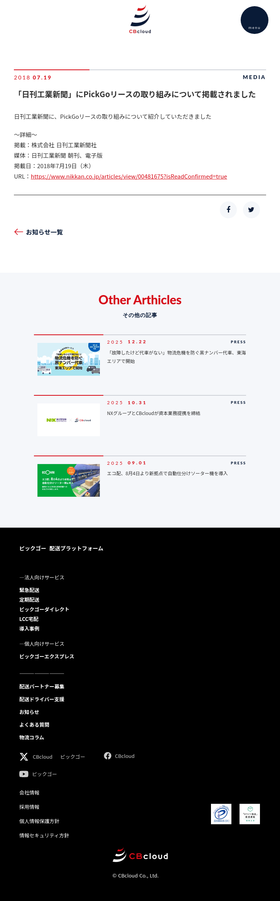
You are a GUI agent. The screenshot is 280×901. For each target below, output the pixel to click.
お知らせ (29, 711)
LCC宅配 (28, 618)
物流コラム (31, 737)
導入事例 (29, 628)
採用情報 (29, 806)
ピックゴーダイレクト (44, 609)
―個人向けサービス (41, 643)
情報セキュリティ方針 (44, 835)
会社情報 (29, 792)
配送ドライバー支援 (41, 699)
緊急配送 (29, 589)
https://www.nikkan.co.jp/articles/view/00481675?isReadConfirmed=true (129, 176)
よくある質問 (34, 724)
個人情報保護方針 (39, 820)
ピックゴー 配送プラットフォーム (61, 548)
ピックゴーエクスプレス (46, 656)
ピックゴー (72, 756)
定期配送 (29, 599)
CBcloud (42, 756)
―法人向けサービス (41, 577)
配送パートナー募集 (41, 686)
